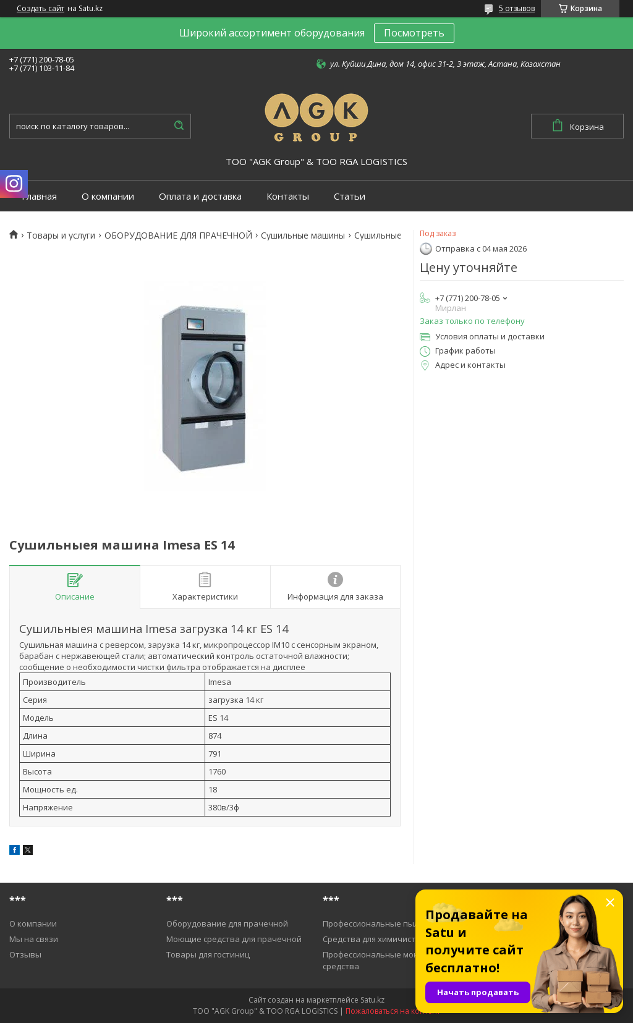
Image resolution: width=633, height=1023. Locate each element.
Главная (39, 196)
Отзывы (25, 954)
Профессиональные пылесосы (382, 923)
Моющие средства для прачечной (234, 938)
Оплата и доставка (200, 196)
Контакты (287, 196)
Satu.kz (372, 1000)
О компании (108, 196)
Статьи (349, 196)
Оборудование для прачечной (227, 923)
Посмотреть (414, 33)
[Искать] (178, 126)
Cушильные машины (303, 235)
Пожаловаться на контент (393, 1011)
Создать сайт (40, 8)
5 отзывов (517, 8)
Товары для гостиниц (208, 954)
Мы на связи (33, 938)
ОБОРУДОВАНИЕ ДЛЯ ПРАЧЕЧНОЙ (178, 235)
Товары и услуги (61, 235)
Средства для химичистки (374, 938)
